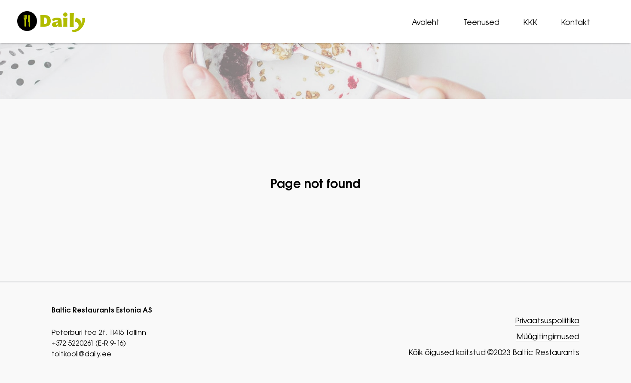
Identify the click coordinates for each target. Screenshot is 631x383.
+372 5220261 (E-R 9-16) (89, 343)
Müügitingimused (547, 336)
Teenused (481, 22)
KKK (530, 22)
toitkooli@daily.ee (81, 353)
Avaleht (426, 22)
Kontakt (575, 22)
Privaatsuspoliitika (547, 320)
